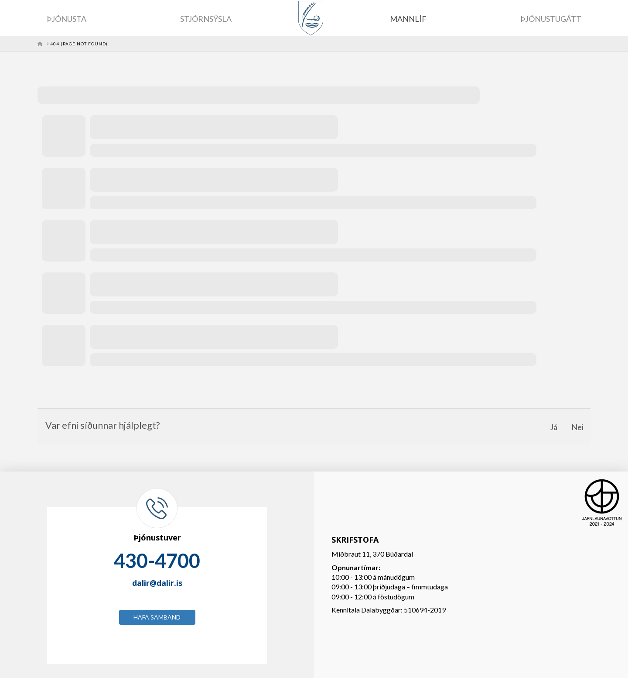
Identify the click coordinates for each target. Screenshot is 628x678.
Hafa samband (157, 617)
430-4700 (157, 560)
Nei (577, 427)
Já (553, 427)
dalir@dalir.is (157, 583)
